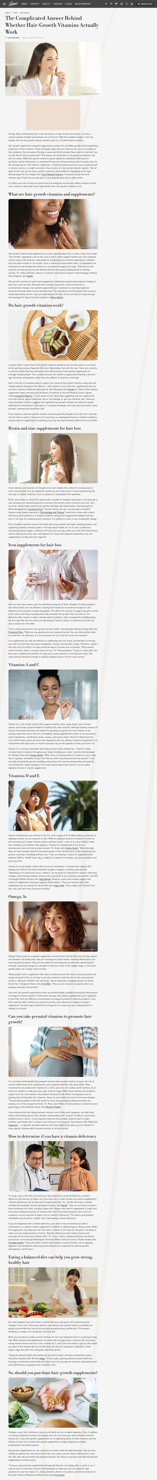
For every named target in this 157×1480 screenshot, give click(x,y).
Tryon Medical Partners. (52, 174)
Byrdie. (71, 389)
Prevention (59, 1475)
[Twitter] (126, 5)
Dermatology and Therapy (52, 512)
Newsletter (144, 4)
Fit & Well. (46, 983)
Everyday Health (16, 1242)
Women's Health (53, 1107)
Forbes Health (36, 755)
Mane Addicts (57, 297)
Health (30, 276)
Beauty (46, 4)
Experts (35, 4)
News (24, 4)
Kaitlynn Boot (13, 38)
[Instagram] (121, 5)
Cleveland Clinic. (35, 509)
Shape (42, 1358)
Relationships (82, 4)
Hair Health (25, 13)
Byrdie (64, 1205)
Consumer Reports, (23, 395)
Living (68, 4)
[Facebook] (106, 5)
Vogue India (58, 885)
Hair (15, 13)
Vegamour (13, 1125)
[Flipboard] (116, 5)
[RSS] (132, 5)
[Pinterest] (111, 5)
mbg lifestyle (45, 879)
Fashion (57, 4)
